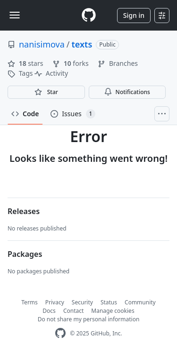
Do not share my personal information (89, 319)
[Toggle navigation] (15, 15)
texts (82, 44)
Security (82, 302)
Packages (25, 254)
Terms (29, 302)
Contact (73, 311)
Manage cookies (112, 311)
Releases (24, 211)
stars (26, 63)
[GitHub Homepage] (60, 333)
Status (109, 302)
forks (71, 63)
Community (140, 302)
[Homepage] (88, 15)
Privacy (54, 302)
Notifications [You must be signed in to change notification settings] (127, 92)
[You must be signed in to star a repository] (46, 92)
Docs (49, 311)
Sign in (133, 15)
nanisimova (42, 44)
